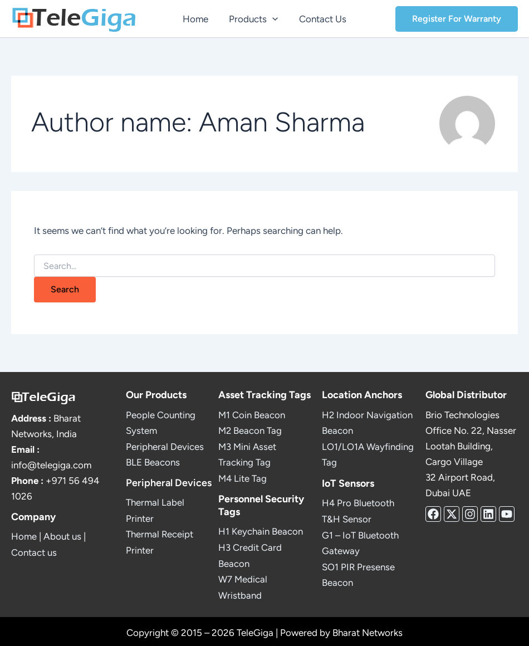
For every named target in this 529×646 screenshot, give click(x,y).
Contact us (34, 552)
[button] (272, 19)
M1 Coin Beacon (251, 414)
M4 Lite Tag (242, 477)
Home (24, 536)
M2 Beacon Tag (250, 430)
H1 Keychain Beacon (260, 530)
